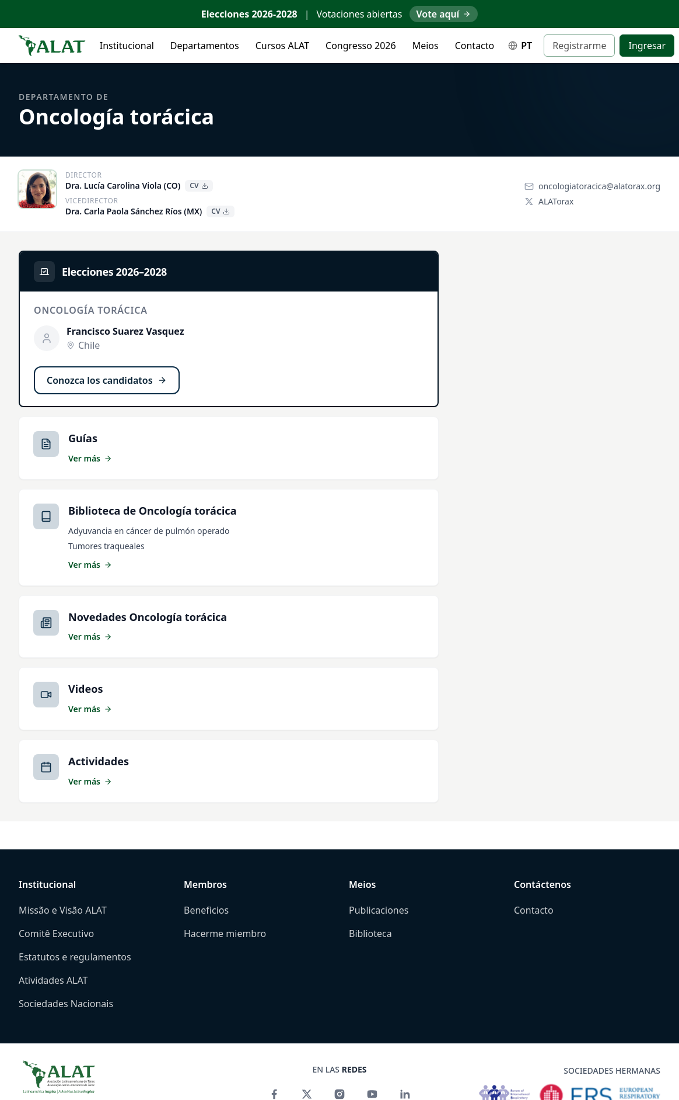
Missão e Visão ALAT (63, 910)
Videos (85, 689)
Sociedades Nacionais (66, 1003)
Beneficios (206, 910)
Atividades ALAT (53, 980)
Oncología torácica (116, 116)
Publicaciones (378, 910)
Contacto (475, 45)
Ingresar (647, 45)
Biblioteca (370, 933)
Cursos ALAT (282, 45)
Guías (82, 438)
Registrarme (579, 45)
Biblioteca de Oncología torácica (152, 511)
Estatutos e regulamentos (75, 956)
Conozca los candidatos (107, 380)
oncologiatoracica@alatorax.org (592, 186)
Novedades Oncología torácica (147, 617)
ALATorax (548, 201)
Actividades (98, 761)
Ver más (90, 458)
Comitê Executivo (56, 933)
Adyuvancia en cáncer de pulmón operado (149, 530)
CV (199, 185)
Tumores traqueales (106, 545)
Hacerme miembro (225, 933)
